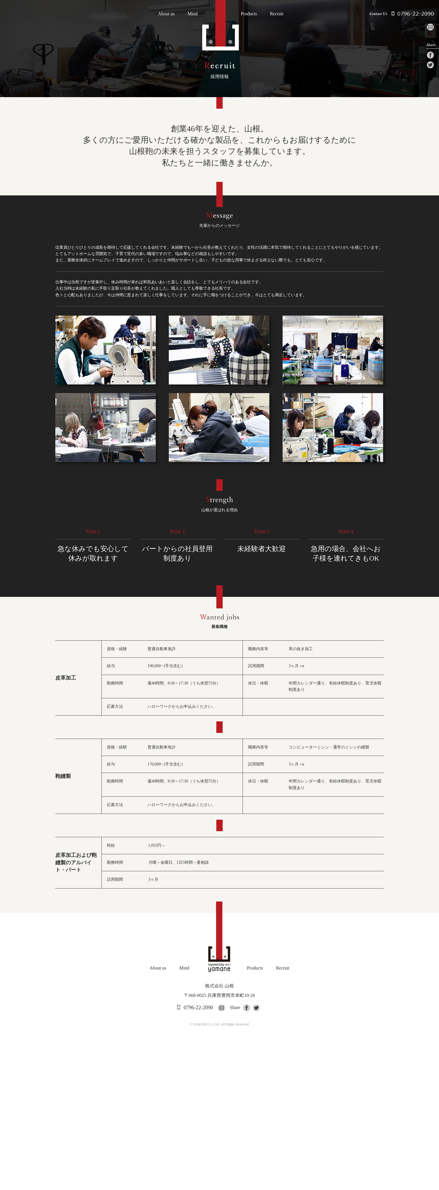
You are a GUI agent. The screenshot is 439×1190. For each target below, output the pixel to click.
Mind (193, 14)
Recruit (276, 14)
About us (166, 14)
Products (249, 14)
